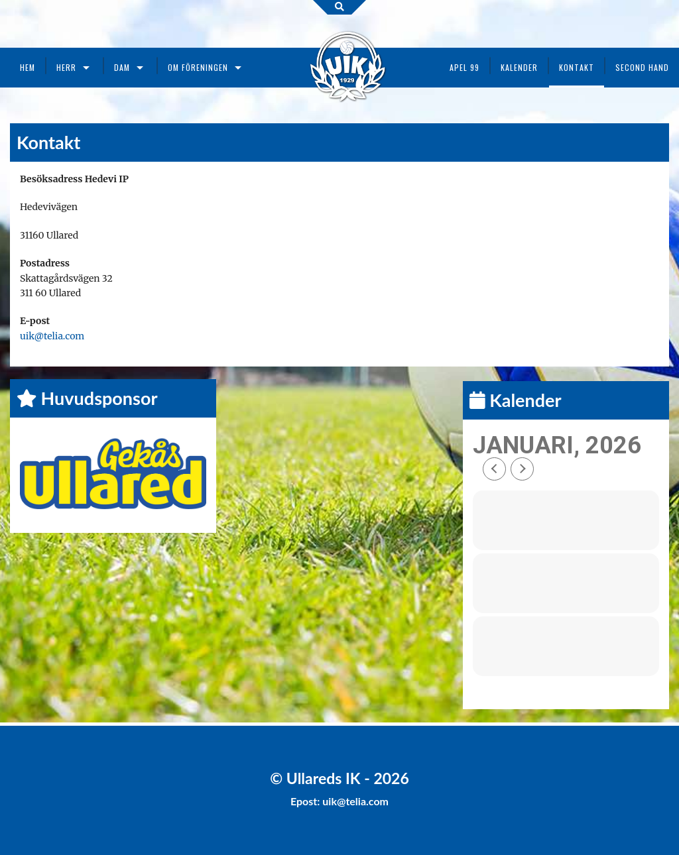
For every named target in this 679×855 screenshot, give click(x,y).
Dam (122, 67)
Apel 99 (464, 67)
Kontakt (576, 67)
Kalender (519, 67)
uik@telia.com (52, 336)
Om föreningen (198, 67)
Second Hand (642, 67)
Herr (66, 67)
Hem (27, 67)
